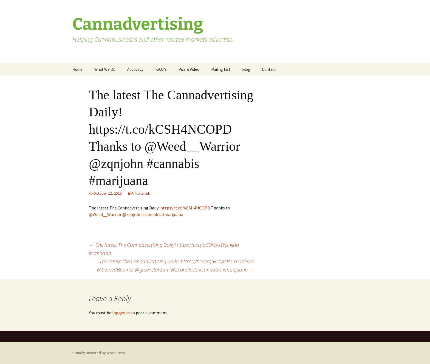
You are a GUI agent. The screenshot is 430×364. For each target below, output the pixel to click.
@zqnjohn (132, 214)
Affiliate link (140, 193)
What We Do (104, 69)
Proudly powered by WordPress (98, 352)
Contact (269, 69)
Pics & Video (189, 69)
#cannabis (151, 214)
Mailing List (220, 69)
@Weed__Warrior (105, 214)
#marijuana (172, 214)
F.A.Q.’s (161, 69)
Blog (246, 69)
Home (77, 69)
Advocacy (135, 69)
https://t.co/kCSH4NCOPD (185, 208)
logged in (121, 312)
